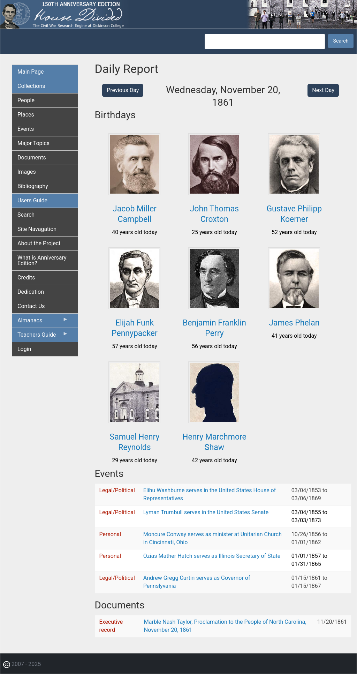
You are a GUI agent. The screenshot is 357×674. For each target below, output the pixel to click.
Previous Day (123, 90)
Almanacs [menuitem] (43, 322)
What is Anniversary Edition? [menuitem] (42, 260)
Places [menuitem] (25, 114)
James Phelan (294, 323)
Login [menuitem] (24, 349)
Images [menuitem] (26, 171)
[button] (134, 192)
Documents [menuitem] (31, 157)
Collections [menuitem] (31, 86)
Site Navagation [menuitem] (36, 229)
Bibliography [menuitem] (32, 186)
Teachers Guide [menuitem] (43, 336)
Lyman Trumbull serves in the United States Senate (205, 512)
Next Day (323, 90)
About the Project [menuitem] (38, 243)
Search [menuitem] (26, 214)
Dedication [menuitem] (30, 292)
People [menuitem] (26, 100)
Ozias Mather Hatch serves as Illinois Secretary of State (212, 556)
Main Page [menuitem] (30, 71)
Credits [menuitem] (26, 277)
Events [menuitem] (25, 129)
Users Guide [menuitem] (32, 200)
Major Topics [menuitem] (33, 143)
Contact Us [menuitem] (31, 306)
